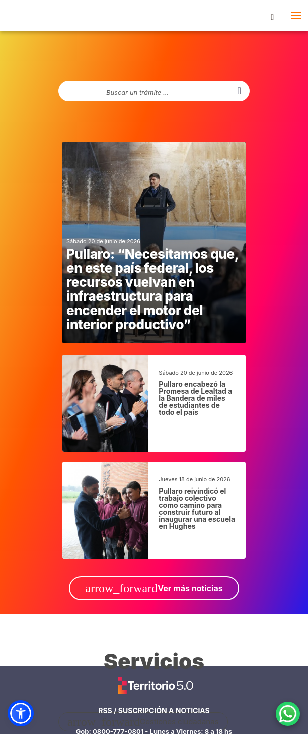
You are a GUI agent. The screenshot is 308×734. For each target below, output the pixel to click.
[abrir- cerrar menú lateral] (296, 15)
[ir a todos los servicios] (154, 666)
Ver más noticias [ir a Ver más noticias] (153, 588)
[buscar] (239, 91)
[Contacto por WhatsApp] (288, 714)
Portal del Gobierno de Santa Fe (24, 18)
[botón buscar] (272, 15)
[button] (20, 713)
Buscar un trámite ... (137, 92)
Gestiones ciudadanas (143, 721)
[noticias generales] (154, 242)
